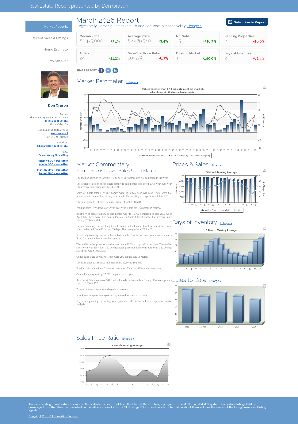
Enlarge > (132, 82)
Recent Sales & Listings (50, 38)
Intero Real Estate (56, 121)
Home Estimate (56, 49)
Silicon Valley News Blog (53, 155)
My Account (59, 61)
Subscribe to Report (247, 21)
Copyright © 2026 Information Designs (53, 416)
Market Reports (56, 26)
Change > (194, 26)
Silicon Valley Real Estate (52, 146)
